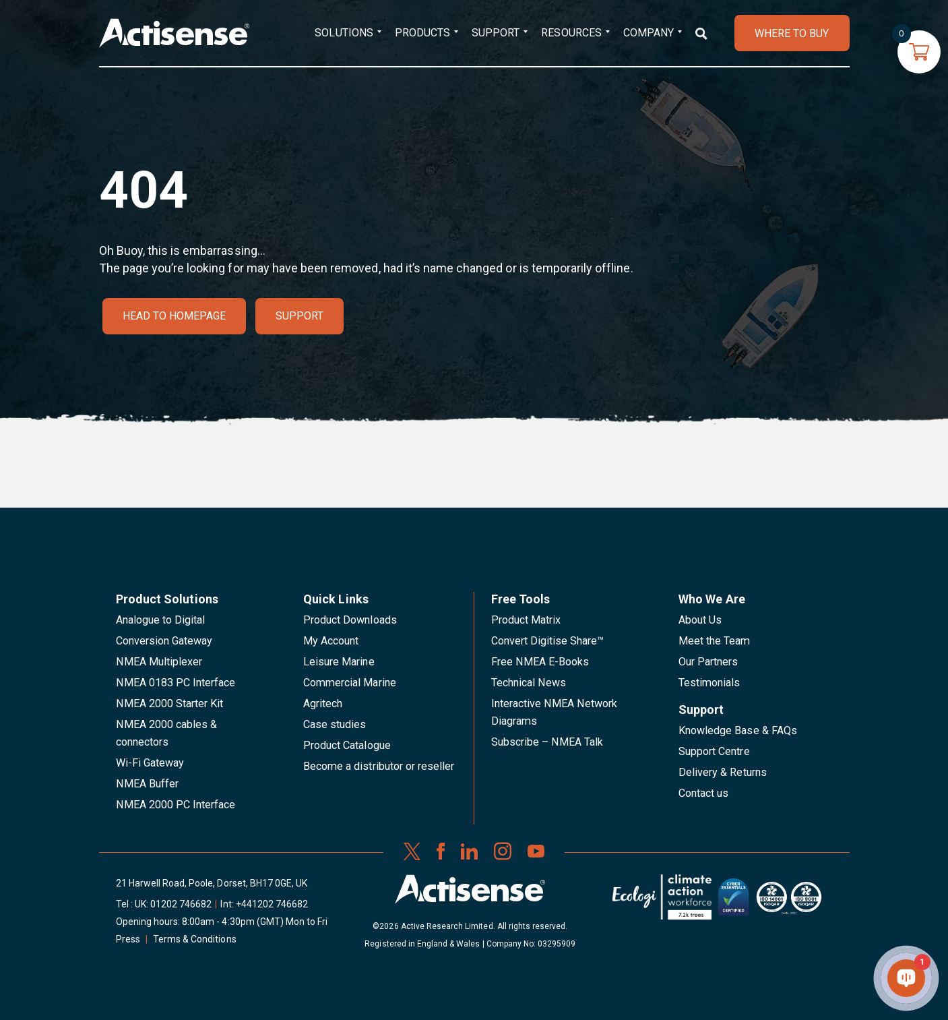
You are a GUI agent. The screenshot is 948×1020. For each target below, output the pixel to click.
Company (648, 32)
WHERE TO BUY (792, 33)
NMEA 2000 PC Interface (176, 804)
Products (422, 32)
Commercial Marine (349, 682)
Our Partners (708, 661)
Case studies (335, 724)
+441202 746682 (272, 904)
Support (495, 32)
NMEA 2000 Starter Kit (170, 703)
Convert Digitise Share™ (547, 640)
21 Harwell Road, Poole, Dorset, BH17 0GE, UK (212, 883)
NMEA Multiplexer (159, 661)
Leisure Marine (339, 661)
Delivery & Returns (722, 772)
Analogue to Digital (161, 619)
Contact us (703, 793)
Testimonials (709, 682)
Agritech (322, 703)
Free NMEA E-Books (540, 661)
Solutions (344, 32)
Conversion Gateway (164, 640)
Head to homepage (174, 315)
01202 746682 (181, 904)
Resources (571, 32)
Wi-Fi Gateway (150, 762)
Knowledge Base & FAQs (737, 730)
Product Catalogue (347, 745)
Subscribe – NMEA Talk (547, 742)
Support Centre (714, 751)
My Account (330, 640)
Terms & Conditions (194, 939)
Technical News (529, 682)
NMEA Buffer (147, 783)
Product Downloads (350, 619)
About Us (700, 619)
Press (128, 939)
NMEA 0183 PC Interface (176, 682)
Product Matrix (526, 619)
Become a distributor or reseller (378, 766)
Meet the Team (714, 640)
